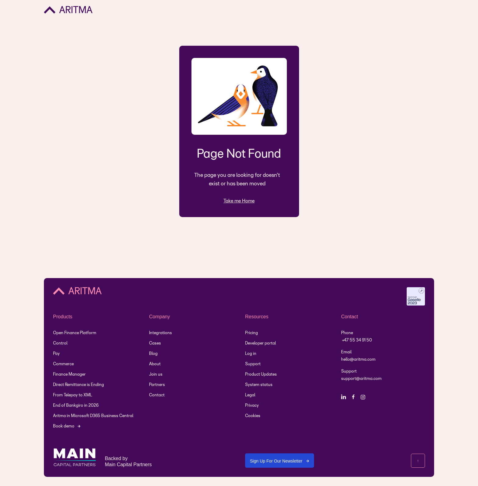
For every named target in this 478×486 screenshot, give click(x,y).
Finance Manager (69, 375)
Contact (157, 395)
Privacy (252, 406)
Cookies (252, 416)
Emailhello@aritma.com (358, 356)
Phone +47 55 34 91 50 (356, 336)
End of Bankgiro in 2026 (75, 406)
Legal (250, 395)
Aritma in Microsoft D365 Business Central (93, 416)
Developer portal (260, 343)
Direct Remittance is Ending (78, 385)
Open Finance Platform (74, 333)
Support (253, 364)
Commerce (63, 364)
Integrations (160, 333)
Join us (155, 375)
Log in (250, 354)
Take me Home (239, 201)
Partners (157, 385)
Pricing (251, 333)
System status (259, 385)
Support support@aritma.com (361, 375)
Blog (153, 354)
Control (60, 343)
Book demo (63, 426)
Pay (56, 354)
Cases (155, 343)
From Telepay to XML (72, 395)
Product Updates (261, 375)
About (155, 364)
